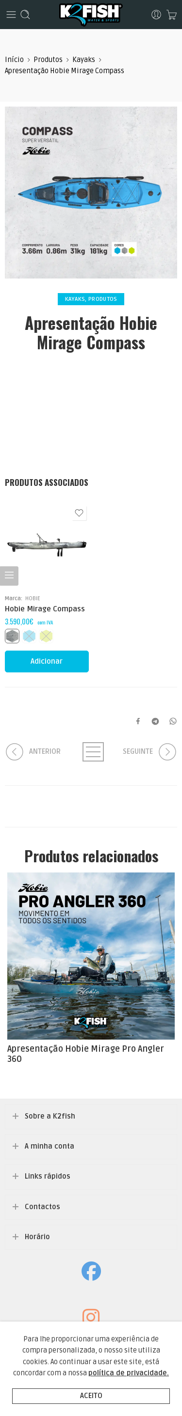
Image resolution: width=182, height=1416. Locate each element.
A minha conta (49, 1146)
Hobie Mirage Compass (45, 609)
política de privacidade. (128, 1373)
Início (14, 60)
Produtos (48, 60)
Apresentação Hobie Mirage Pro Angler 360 (85, 1054)
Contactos (42, 1207)
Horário (37, 1237)
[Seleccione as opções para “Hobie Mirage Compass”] (47, 661)
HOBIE (32, 598)
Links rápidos (47, 1176)
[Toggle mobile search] (25, 14)
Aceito (91, 1396)
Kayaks (83, 60)
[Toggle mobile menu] (11, 14)
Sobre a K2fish (50, 1116)
